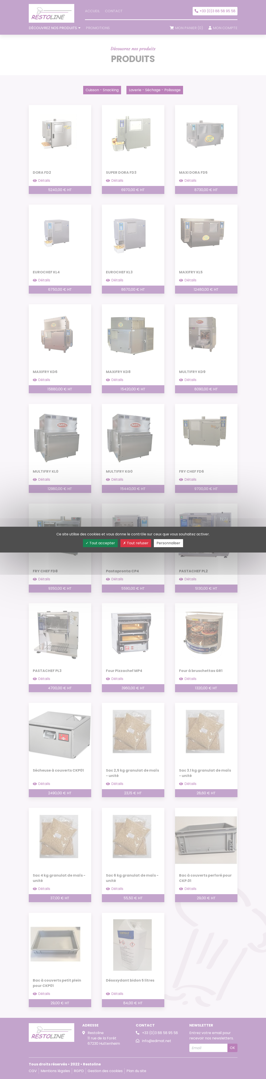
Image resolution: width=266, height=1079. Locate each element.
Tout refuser (135, 543)
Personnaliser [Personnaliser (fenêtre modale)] (168, 543)
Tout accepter (100, 543)
